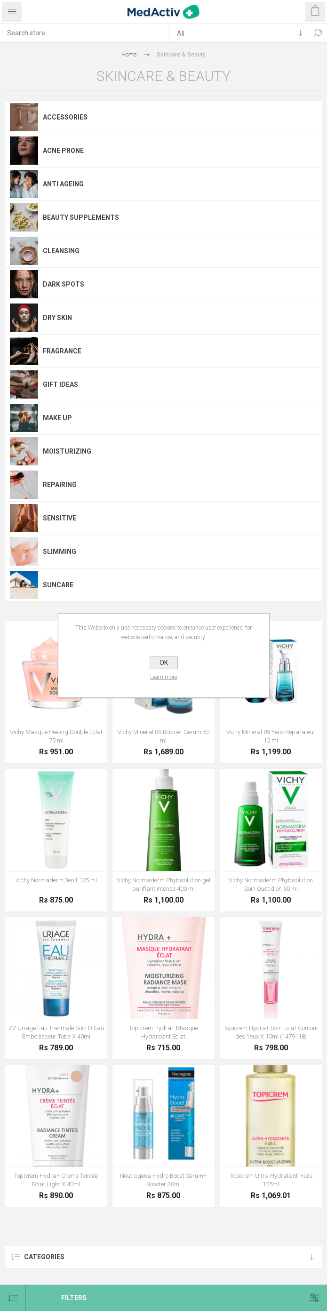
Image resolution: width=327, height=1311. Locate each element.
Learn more (163, 677)
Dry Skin (57, 317)
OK (164, 662)
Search (317, 33)
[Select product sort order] (13, 1298)
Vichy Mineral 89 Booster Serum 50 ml (163, 736)
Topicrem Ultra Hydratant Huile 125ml (271, 1180)
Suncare (58, 585)
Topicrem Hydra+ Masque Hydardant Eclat (163, 1032)
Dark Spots (63, 284)
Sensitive (59, 518)
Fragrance (62, 351)
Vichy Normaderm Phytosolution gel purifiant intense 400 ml (163, 884)
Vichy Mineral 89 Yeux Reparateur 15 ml (271, 736)
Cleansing (61, 251)
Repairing (60, 484)
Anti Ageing (63, 184)
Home (128, 54)
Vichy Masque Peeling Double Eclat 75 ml (56, 736)
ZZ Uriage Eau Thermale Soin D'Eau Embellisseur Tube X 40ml (56, 1032)
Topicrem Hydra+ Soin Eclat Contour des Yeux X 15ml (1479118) (271, 1032)
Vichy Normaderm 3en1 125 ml (56, 880)
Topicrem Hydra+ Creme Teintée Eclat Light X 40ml (56, 1180)
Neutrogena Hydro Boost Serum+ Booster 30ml (163, 1180)
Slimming (59, 551)
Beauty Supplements (81, 217)
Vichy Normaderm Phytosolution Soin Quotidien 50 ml (271, 884)
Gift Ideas (60, 384)
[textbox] (84, 33)
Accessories (65, 117)
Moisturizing (67, 451)
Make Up (57, 418)
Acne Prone (63, 150)
